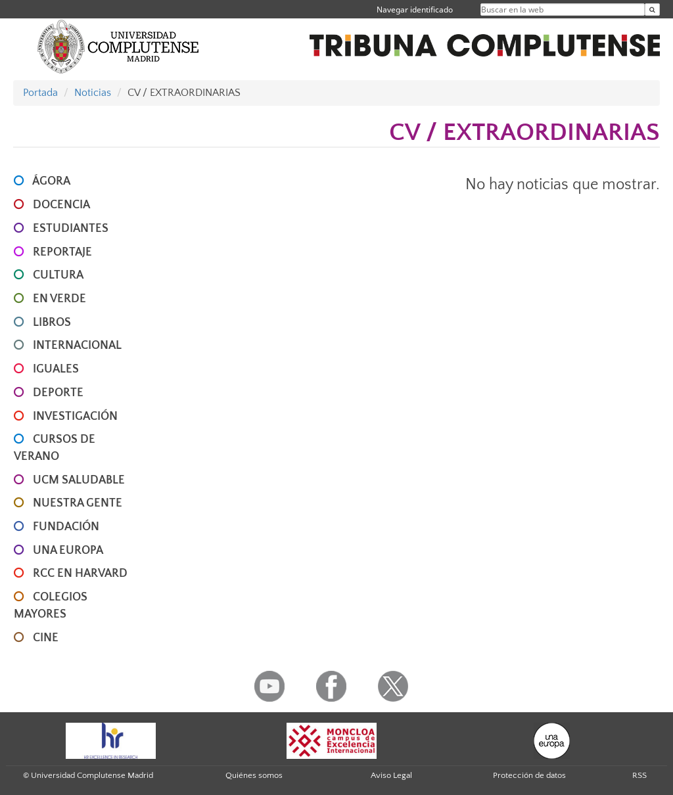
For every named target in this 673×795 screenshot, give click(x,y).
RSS (639, 775)
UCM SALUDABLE (79, 480)
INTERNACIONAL (77, 345)
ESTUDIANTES (70, 228)
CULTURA (58, 275)
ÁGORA (51, 181)
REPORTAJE (62, 252)
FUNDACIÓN (66, 527)
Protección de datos (529, 775)
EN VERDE (59, 299)
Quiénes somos (254, 775)
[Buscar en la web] (652, 9)
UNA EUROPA (68, 550)
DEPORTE (58, 392)
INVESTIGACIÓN (75, 416)
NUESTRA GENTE (77, 503)
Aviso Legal (391, 775)
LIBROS (52, 322)
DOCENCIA (61, 205)
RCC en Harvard (80, 573)
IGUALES (56, 369)
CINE (45, 638)
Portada (40, 93)
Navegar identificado (415, 9)
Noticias (92, 93)
